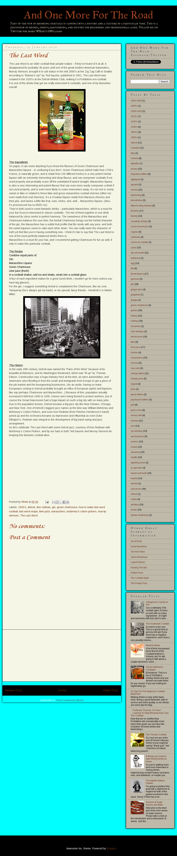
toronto (134, 483)
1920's (22, 507)
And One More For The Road (88, 14)
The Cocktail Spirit (140, 578)
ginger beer (136, 289)
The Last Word (29, 515)
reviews (134, 420)
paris (133, 389)
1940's (134, 127)
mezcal (134, 363)
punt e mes (136, 410)
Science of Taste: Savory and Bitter (154, 803)
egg (133, 263)
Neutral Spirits (153, 645)
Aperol (134, 142)
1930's (134, 121)
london (134, 352)
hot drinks (135, 326)
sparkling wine (138, 462)
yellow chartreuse (139, 515)
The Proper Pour (139, 583)
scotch (134, 447)
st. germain (136, 468)
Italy (133, 153)
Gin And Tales (138, 551)
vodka (134, 499)
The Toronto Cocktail (156, 734)
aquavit (134, 184)
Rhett (25, 501)
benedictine (136, 200)
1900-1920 (136, 111)
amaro (134, 169)
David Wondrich (139, 546)
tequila (134, 478)
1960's (134, 137)
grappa (134, 300)
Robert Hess (137, 572)
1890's (134, 106)
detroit (31, 507)
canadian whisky (139, 221)
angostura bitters (139, 174)
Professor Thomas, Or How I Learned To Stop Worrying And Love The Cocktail (150, 713)
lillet (133, 342)
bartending (136, 195)
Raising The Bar (139, 567)
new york (135, 368)
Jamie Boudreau (139, 557)
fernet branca (137, 274)
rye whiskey (137, 431)
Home (62, 690)
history (134, 315)
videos (134, 494)
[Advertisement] (61, 655)
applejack (135, 179)
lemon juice (137, 336)
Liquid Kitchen (138, 562)
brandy (134, 216)
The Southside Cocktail (157, 623)
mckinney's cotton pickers (82, 511)
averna (134, 189)
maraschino (58, 511)
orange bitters (137, 373)
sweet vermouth (139, 473)
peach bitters (137, 394)
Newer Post (13, 690)
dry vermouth (137, 252)
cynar (133, 247)
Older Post (110, 690)
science (134, 441)
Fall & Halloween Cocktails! (154, 668)
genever (135, 279)
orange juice (137, 378)
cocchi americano (140, 226)
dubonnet (135, 258)
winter (134, 509)
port (132, 405)
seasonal (135, 452)
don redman (44, 507)
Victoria (134, 158)
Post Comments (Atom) (70, 700)
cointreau (135, 237)
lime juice (44, 511)
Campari (135, 148)
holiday (134, 321)
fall (132, 268)
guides (134, 310)
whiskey (135, 504)
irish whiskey (137, 331)
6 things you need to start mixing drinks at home (156, 759)
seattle (134, 457)
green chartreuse (67, 507)
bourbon (135, 211)
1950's (134, 132)
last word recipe (28, 511)
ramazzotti (136, 415)
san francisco (137, 436)
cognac (134, 232)
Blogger (111, 848)
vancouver (136, 489)
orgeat (134, 384)
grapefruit (135, 294)
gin (53, 507)
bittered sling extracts (141, 205)
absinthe (135, 163)
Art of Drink (136, 541)
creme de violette (139, 242)
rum (133, 426)
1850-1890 (136, 100)
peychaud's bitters (140, 399)
